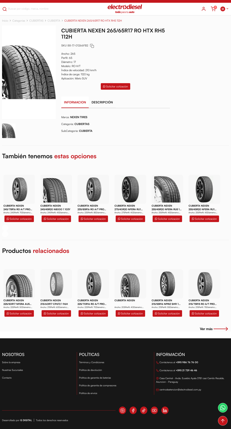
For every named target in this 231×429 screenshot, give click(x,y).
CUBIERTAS (36, 20)
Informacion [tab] (75, 102)
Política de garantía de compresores (97, 385)
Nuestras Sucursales (12, 369)
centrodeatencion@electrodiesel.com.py (178, 390)
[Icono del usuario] (203, 9)
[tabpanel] (115, 125)
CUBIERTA (54, 20)
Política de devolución (90, 369)
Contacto (7, 377)
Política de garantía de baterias (95, 377)
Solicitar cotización (115, 86)
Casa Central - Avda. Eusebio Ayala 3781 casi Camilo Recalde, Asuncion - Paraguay (190, 380)
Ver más (214, 329)
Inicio (5, 20)
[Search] (30, 8)
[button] (224, 9)
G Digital (26, 420)
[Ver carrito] (213, 9)
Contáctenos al (177, 362)
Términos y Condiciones (91, 362)
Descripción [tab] (102, 102)
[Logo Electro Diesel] (124, 9)
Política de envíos (88, 393)
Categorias (18, 20)
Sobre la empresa (11, 362)
